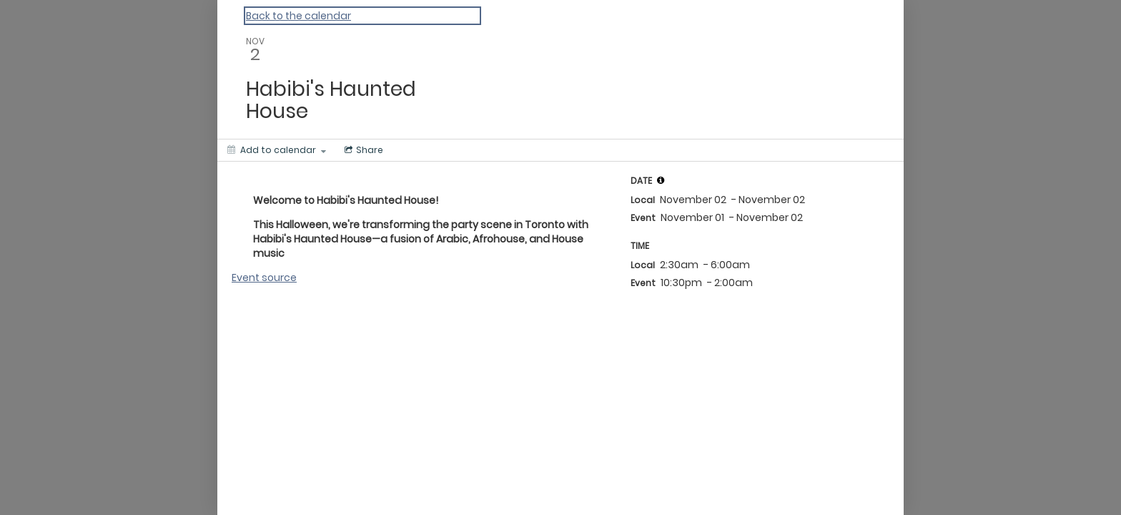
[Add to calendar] (276, 150)
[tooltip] (660, 180)
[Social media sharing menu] (362, 150)
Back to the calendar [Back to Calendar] (298, 16)
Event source (264, 277)
